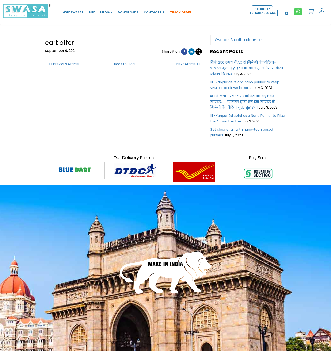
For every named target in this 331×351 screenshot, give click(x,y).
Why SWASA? (73, 12)
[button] (184, 51)
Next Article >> (188, 64)
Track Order (181, 12)
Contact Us (154, 12)
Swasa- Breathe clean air (238, 39)
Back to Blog (124, 64)
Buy (92, 12)
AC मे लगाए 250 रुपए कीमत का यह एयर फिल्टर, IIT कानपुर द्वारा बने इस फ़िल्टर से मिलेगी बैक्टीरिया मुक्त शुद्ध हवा (242, 102)
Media (106, 12)
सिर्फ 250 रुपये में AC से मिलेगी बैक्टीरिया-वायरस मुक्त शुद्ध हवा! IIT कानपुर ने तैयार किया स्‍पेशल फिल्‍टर (246, 68)
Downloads (128, 12)
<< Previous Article (63, 64)
